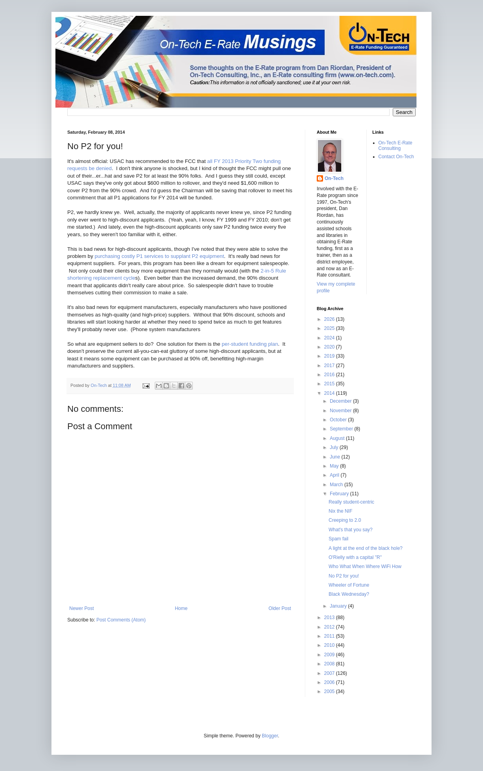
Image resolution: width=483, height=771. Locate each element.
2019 (330, 356)
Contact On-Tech (396, 156)
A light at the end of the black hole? (366, 548)
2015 (330, 383)
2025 (330, 328)
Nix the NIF (340, 511)
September (342, 429)
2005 (330, 691)
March (337, 484)
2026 (330, 319)
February (340, 493)
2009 (330, 654)
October (339, 419)
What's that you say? (351, 529)
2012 (330, 627)
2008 (330, 664)
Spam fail (338, 539)
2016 (330, 374)
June (335, 457)
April (335, 475)
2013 (330, 617)
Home (181, 608)
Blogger (270, 736)
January (339, 606)
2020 (330, 347)
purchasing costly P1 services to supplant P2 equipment (159, 256)
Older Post (279, 608)
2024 (330, 338)
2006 (330, 682)
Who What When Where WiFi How (365, 566)
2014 (330, 393)
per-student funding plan (250, 344)
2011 (330, 636)
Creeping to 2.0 (345, 520)
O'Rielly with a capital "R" (355, 557)
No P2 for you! (344, 576)
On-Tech (334, 178)
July (335, 447)
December (341, 401)
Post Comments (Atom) (121, 620)
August (338, 438)
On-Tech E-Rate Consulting (395, 145)
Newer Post (81, 608)
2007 (330, 673)
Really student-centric (351, 502)
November (341, 410)
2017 (330, 365)
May (335, 466)
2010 (330, 645)
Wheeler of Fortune (349, 585)
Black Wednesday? (349, 594)
